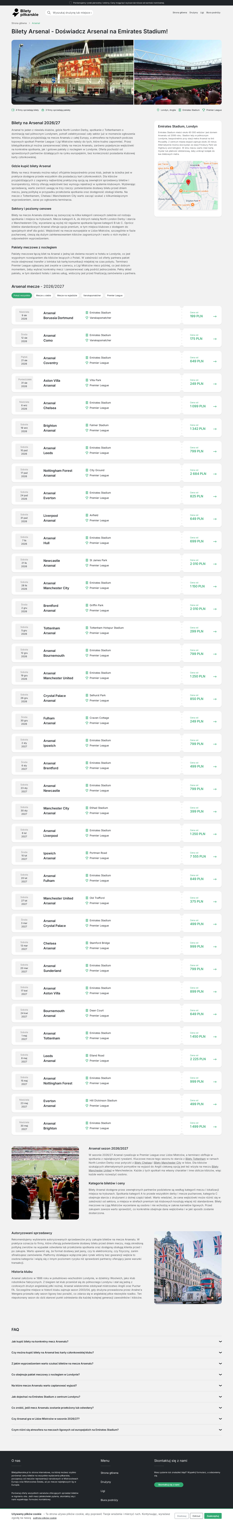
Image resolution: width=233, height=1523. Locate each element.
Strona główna (180, 12)
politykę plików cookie (45, 1518)
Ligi (202, 12)
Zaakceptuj (213, 1516)
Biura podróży (213, 12)
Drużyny (194, 12)
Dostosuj (181, 1516)
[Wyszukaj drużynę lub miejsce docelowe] (72, 13)
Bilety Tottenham (195, 1158)
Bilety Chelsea (143, 1162)
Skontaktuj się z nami (168, 1484)
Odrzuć (196, 1516)
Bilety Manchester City (167, 1162)
